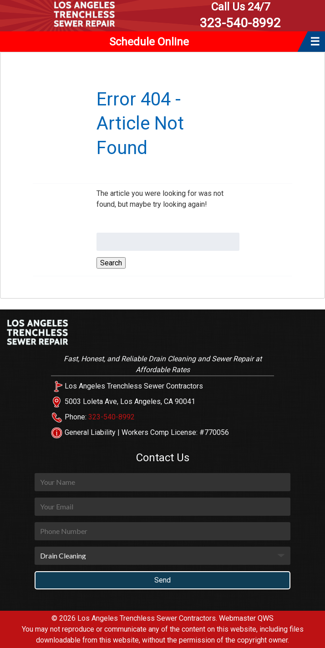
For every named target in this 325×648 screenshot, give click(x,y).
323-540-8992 (240, 15)
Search (111, 263)
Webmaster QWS (246, 618)
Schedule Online (149, 41)
